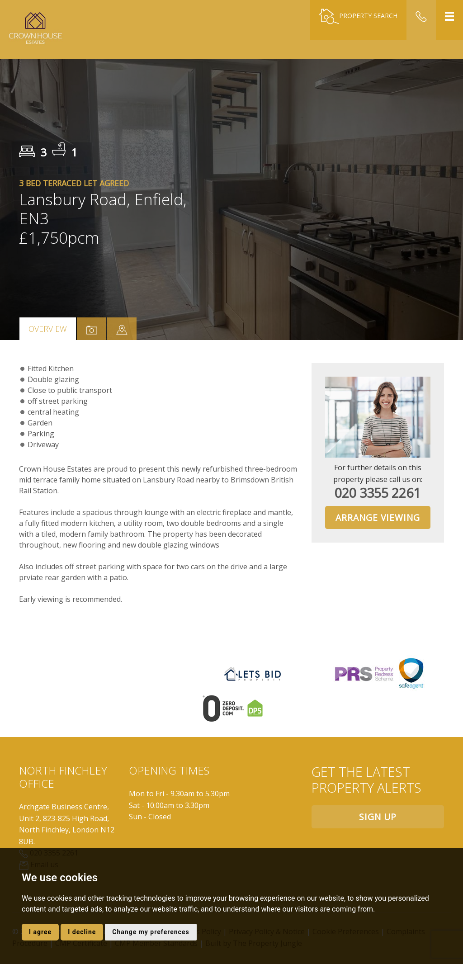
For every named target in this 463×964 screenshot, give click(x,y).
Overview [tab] (47, 328)
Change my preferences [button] (150, 932)
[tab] (122, 328)
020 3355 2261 (377, 492)
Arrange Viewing (377, 517)
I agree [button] (40, 932)
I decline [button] (82, 932)
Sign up (378, 817)
